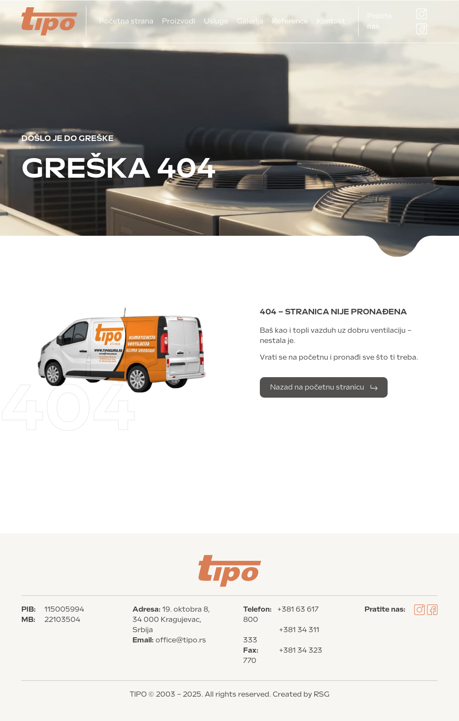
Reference (290, 21)
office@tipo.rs (181, 640)
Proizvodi (178, 21)
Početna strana (126, 21)
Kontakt (331, 21)
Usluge (216, 21)
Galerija (250, 21)
